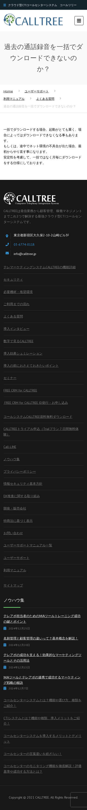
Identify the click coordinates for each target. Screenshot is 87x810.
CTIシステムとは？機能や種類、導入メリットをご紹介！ (41, 721)
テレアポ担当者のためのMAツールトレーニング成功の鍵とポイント (42, 619)
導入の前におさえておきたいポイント (31, 365)
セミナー (9, 378)
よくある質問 (45, 99)
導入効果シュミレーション (22, 353)
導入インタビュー (16, 329)
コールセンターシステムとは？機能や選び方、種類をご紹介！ (42, 703)
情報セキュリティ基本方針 (22, 484)
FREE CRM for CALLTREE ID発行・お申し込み (35, 403)
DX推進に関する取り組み (21, 496)
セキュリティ (13, 279)
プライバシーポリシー (19, 471)
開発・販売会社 (14, 508)
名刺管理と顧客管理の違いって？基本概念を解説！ (40, 638)
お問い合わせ (13, 533)
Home (8, 91)
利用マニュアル (14, 99)
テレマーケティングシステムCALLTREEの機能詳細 (39, 267)
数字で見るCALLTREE (18, 341)
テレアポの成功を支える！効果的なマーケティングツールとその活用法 (42, 658)
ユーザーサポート (37, 91)
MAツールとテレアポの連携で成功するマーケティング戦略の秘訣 (42, 680)
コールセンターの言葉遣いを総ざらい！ (32, 754)
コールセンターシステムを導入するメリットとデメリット (42, 739)
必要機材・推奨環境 (18, 292)
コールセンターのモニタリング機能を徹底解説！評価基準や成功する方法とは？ (42, 769)
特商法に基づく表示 (18, 521)
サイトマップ (13, 585)
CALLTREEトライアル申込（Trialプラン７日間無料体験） (41, 431)
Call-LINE (9, 447)
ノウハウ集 (11, 459)
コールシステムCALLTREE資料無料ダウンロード (37, 417)
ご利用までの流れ (16, 304)
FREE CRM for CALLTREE (20, 390)
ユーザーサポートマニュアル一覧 (27, 545)
